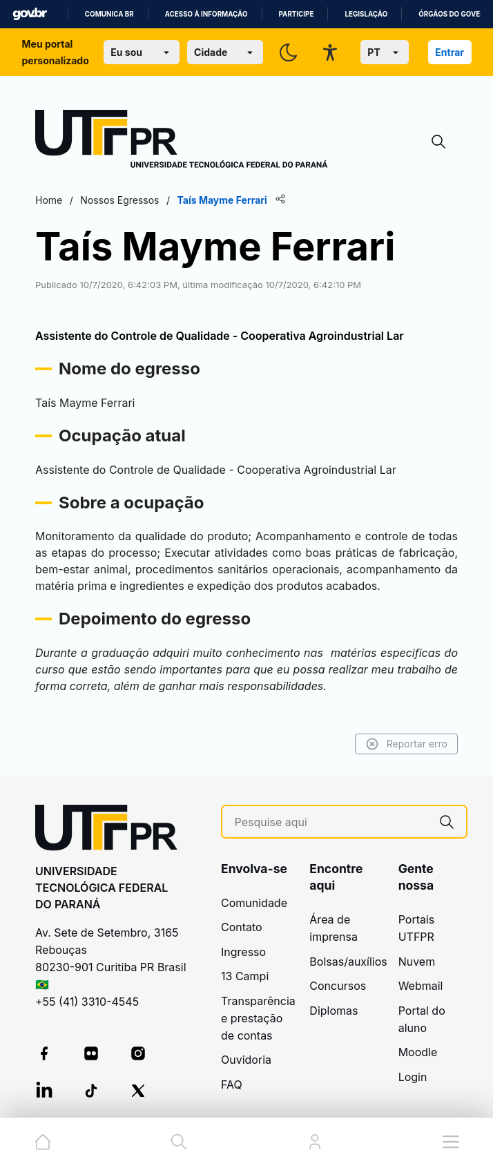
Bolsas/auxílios (348, 961)
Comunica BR (109, 14)
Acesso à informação (206, 14)
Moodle (418, 1052)
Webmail (420, 986)
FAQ (231, 1084)
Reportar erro (406, 744)
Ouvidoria (246, 1060)
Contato (241, 927)
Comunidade (254, 903)
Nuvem (417, 961)
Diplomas (333, 1010)
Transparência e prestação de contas (258, 1018)
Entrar (449, 52)
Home (48, 200)
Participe (296, 14)
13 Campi (245, 976)
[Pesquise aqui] (331, 822)
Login (412, 1077)
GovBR (29, 14)
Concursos (337, 986)
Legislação (366, 14)
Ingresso (243, 952)
